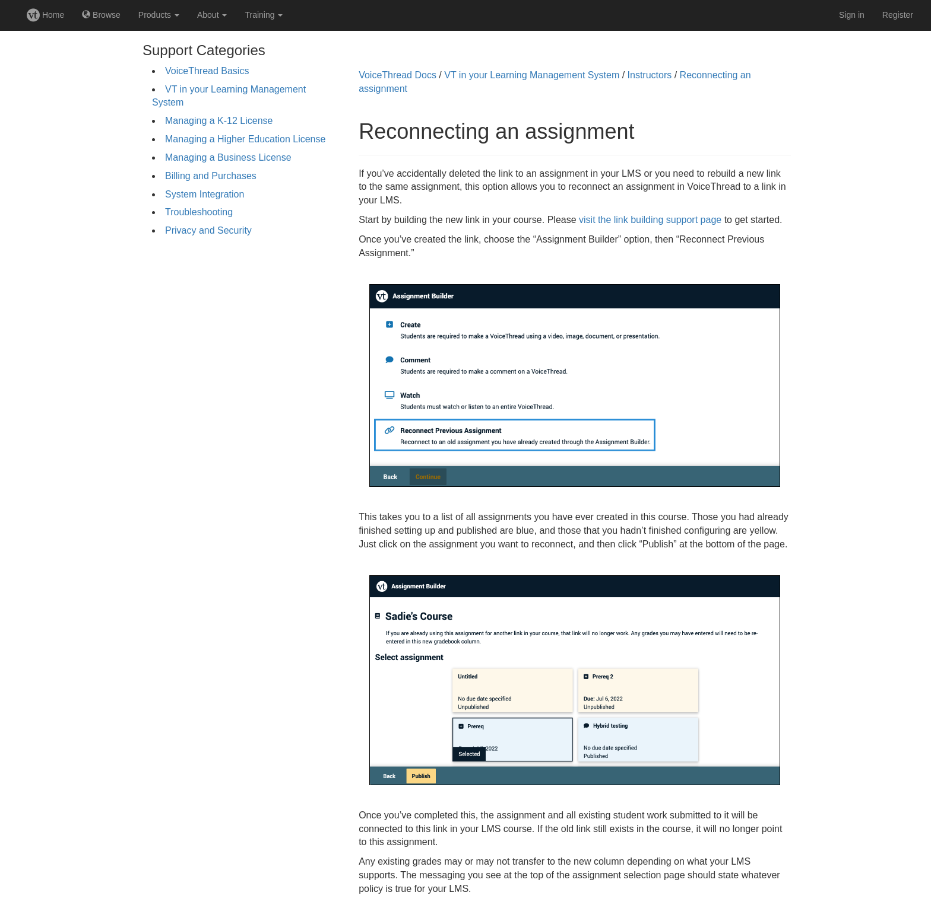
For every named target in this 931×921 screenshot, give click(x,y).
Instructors (650, 75)
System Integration (204, 194)
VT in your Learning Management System (531, 75)
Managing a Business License (228, 157)
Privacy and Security (208, 230)
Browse (101, 15)
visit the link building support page (650, 220)
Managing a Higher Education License (245, 139)
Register (897, 15)
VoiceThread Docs (397, 75)
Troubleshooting (199, 212)
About (212, 15)
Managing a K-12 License (219, 121)
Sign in (851, 15)
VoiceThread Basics (207, 71)
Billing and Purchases (210, 176)
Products (158, 15)
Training (264, 15)
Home (45, 14)
